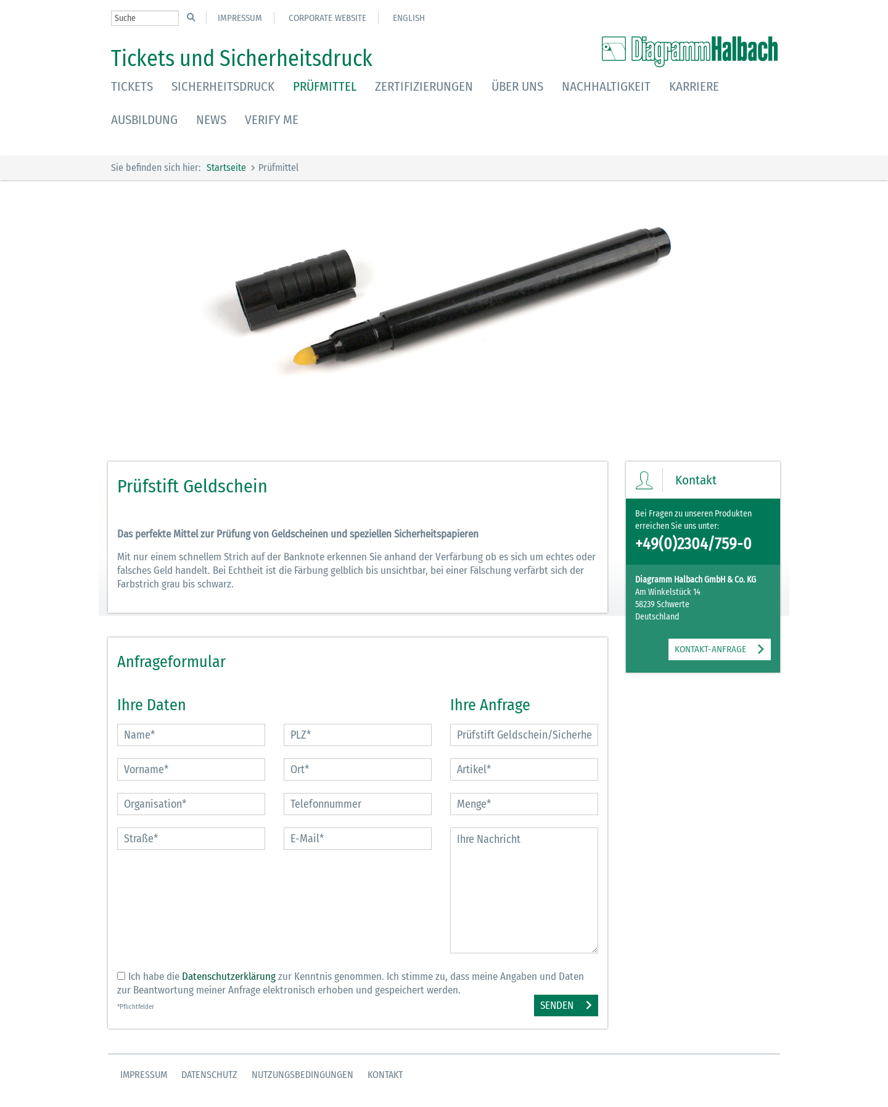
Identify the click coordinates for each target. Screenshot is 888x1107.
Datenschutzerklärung (229, 976)
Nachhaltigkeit (606, 86)
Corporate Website (327, 17)
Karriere (694, 86)
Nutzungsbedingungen (302, 1074)
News (211, 120)
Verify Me (271, 120)
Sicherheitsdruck (222, 86)
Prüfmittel (324, 86)
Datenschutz (209, 1074)
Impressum (240, 17)
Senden (557, 1005)
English (409, 17)
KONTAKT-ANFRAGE (710, 649)
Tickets (132, 86)
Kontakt (385, 1074)
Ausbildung (144, 120)
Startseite (226, 167)
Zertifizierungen (424, 86)
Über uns (517, 86)
